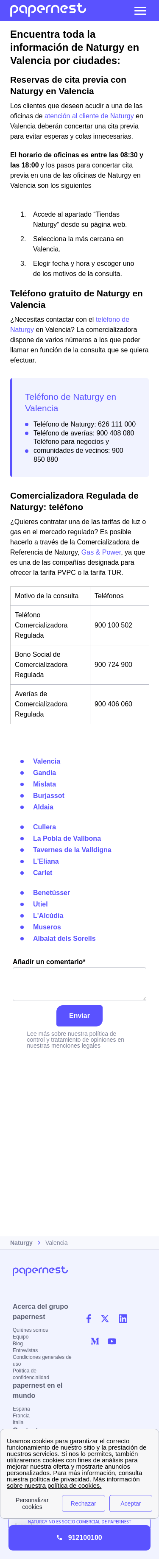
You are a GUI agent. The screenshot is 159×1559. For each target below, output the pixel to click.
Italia (18, 1422)
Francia (21, 1416)
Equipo (20, 1337)
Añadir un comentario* (79, 979)
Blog (18, 1344)
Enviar (79, 1015)
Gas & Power (101, 552)
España (21, 1409)
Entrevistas (25, 1350)
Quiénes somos (30, 1330)
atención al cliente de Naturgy (89, 116)
